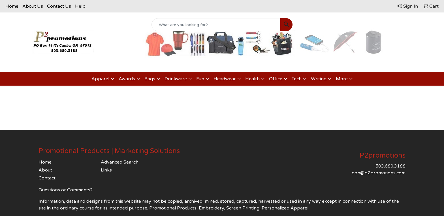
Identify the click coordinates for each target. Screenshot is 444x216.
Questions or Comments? (66, 190)
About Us (32, 6)
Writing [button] (318, 79)
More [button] (342, 79)
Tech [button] (297, 79)
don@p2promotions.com (378, 173)
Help (80, 6)
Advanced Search (119, 162)
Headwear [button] (225, 79)
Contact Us (59, 6)
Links (106, 170)
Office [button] (275, 79)
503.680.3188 (390, 166)
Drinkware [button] (176, 79)
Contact (47, 178)
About (45, 170)
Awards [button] (127, 79)
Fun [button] (200, 79)
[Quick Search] (216, 24)
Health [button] (252, 79)
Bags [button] (149, 79)
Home (11, 6)
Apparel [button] (100, 79)
